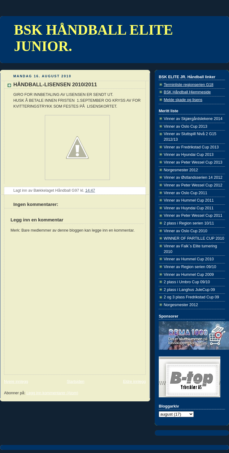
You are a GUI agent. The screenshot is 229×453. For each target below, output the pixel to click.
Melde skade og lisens (183, 100)
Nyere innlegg (16, 381)
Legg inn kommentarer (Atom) (52, 393)
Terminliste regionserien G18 (189, 85)
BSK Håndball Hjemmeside (187, 92)
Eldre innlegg (134, 381)
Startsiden (75, 381)
